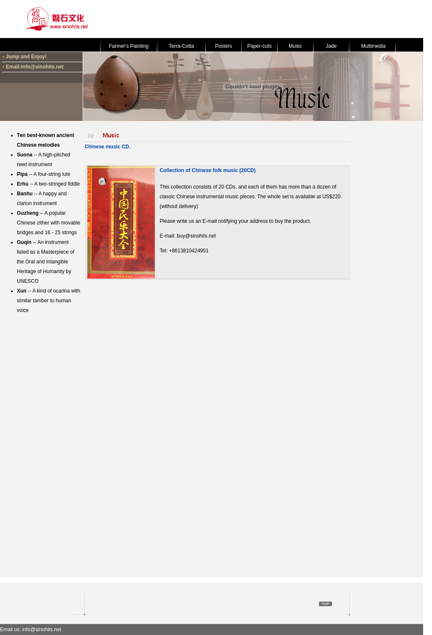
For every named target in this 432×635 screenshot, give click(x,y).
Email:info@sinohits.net (35, 67)
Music (295, 46)
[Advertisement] (268, 19)
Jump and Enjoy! (26, 57)
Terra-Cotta (181, 46)
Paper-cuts (259, 46)
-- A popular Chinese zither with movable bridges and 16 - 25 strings (48, 222)
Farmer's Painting (128, 46)
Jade (331, 46)
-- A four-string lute (43, 174)
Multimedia (373, 46)
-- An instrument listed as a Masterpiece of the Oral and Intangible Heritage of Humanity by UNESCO (45, 261)
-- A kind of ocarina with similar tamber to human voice (48, 300)
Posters (223, 46)
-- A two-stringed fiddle (48, 184)
